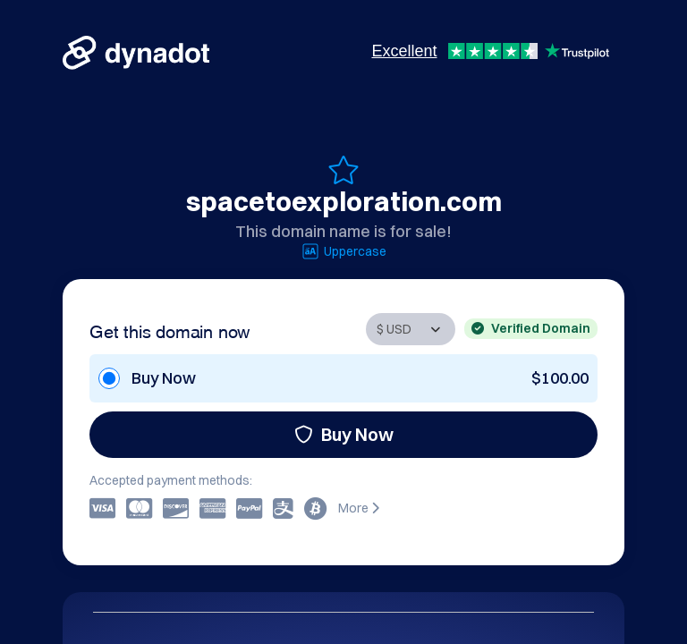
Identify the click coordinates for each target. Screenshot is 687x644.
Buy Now (344, 434)
